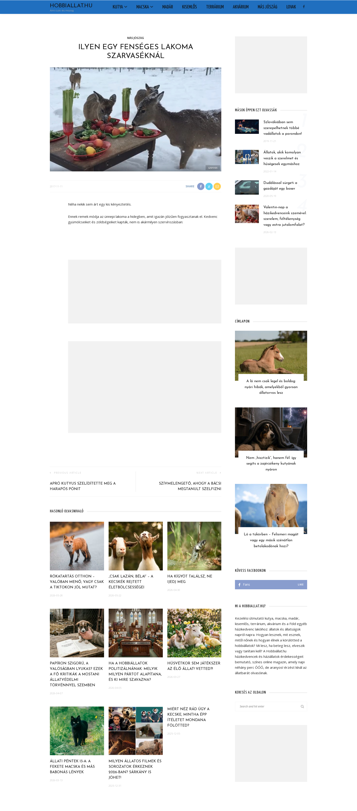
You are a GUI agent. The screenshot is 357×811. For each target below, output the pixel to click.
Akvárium (241, 7)
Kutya (118, 7)
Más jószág (267, 7)
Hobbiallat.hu (71, 6)
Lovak (291, 7)
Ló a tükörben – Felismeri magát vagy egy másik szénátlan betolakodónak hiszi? (271, 540)
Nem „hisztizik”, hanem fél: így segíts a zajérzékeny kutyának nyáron (271, 463)
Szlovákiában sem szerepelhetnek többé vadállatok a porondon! (282, 128)
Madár (167, 7)
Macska (142, 7)
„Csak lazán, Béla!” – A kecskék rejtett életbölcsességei (131, 582)
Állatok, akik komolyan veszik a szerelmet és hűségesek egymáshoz (282, 158)
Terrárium (215, 7)
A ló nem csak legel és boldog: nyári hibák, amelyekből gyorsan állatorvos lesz (271, 387)
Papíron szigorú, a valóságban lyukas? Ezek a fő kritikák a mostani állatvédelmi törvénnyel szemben (76, 674)
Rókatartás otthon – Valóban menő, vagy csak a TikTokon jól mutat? (77, 582)
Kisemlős (189, 7)
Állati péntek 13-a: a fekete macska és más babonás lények (72, 767)
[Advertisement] (144, 291)
